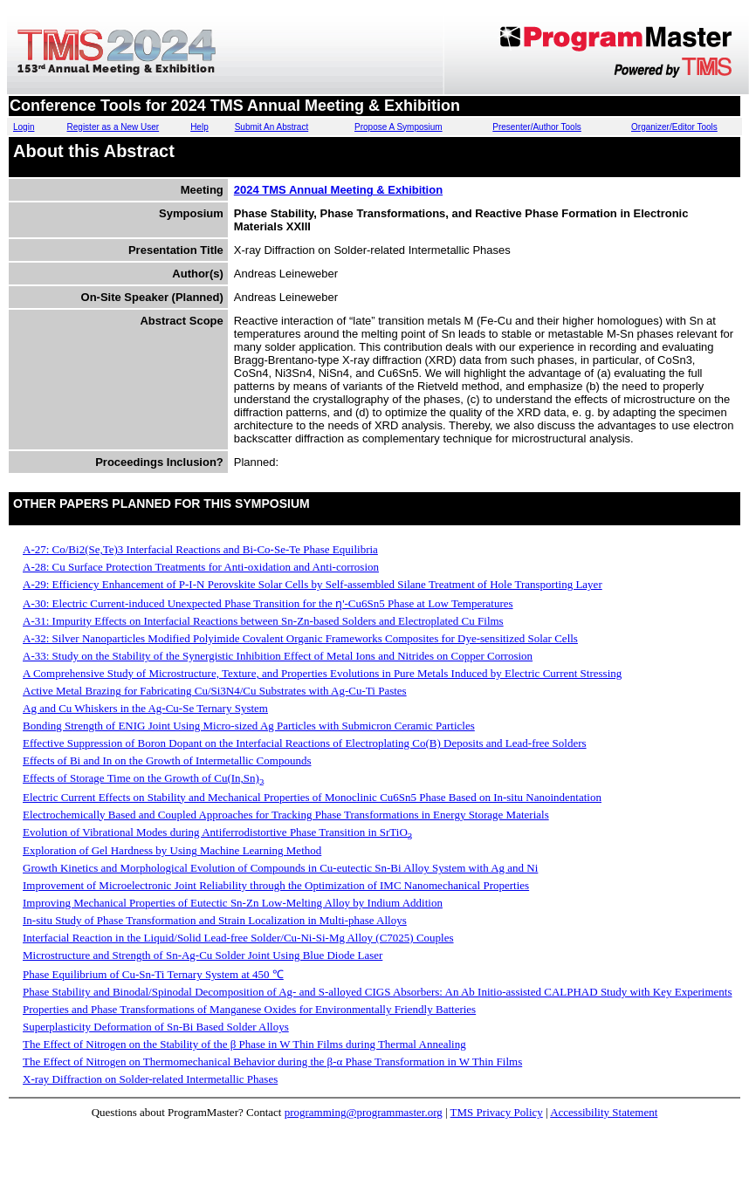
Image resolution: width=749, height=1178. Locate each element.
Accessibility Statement (603, 1112)
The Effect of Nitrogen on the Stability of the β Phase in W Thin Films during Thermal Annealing (244, 1044)
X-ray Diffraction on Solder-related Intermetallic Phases (150, 1079)
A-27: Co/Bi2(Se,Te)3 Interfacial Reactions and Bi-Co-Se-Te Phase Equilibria (200, 549)
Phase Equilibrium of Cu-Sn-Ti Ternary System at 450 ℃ (153, 974)
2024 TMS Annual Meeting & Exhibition (338, 189)
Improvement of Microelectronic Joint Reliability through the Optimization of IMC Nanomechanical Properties (276, 885)
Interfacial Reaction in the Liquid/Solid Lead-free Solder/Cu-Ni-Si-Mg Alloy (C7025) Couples (238, 937)
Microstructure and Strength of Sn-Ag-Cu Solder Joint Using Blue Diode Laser (202, 955)
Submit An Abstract (272, 127)
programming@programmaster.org (364, 1112)
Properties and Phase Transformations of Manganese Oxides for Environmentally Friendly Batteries (249, 1009)
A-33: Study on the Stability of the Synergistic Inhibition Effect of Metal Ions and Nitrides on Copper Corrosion (278, 655)
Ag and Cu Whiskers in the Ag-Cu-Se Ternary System (145, 708)
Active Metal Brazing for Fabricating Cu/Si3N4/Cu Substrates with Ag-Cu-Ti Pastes (215, 690)
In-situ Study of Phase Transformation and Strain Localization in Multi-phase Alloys (215, 920)
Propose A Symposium (398, 127)
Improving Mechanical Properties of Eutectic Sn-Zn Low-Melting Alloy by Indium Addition (233, 902)
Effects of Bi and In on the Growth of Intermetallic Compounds (167, 760)
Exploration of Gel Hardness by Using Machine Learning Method (172, 850)
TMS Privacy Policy (496, 1112)
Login (23, 127)
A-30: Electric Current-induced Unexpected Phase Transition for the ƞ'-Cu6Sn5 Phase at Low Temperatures (268, 603)
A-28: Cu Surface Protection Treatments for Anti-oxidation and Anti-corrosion (201, 566)
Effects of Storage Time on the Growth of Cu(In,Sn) (143, 777)
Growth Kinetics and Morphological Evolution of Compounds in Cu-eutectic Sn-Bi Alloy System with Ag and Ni (280, 867)
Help (199, 127)
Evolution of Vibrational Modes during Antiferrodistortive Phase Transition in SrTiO (217, 832)
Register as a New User (113, 127)
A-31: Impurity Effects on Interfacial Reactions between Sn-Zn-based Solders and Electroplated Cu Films (263, 620)
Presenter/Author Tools (536, 127)
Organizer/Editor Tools (674, 127)
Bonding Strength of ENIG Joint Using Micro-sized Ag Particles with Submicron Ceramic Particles (249, 725)
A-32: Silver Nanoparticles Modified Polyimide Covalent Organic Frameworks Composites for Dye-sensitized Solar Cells (300, 638)
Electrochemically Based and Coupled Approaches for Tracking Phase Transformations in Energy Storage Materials (286, 814)
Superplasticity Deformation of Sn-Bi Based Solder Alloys (156, 1026)
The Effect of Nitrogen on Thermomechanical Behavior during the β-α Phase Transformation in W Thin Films (272, 1061)
